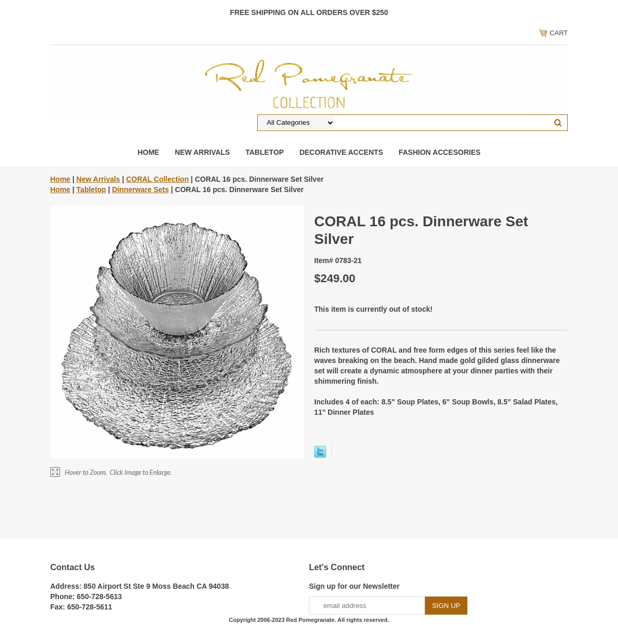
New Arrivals (202, 152)
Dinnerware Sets (140, 189)
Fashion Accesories (439, 152)
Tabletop (264, 152)
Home (148, 152)
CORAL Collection (157, 179)
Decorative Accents (341, 152)
